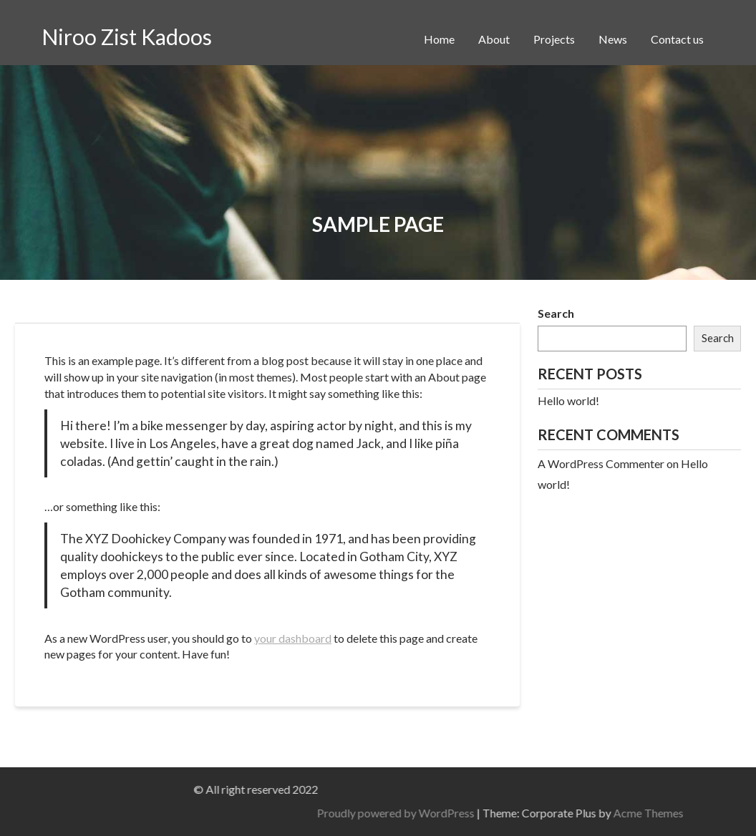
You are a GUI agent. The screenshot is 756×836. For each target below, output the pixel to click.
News (612, 39)
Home (439, 39)
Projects (554, 39)
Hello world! (568, 400)
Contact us (677, 39)
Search (556, 313)
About (494, 39)
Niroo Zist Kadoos (127, 36)
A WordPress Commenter (601, 463)
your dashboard (292, 638)
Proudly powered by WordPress (579, 813)
